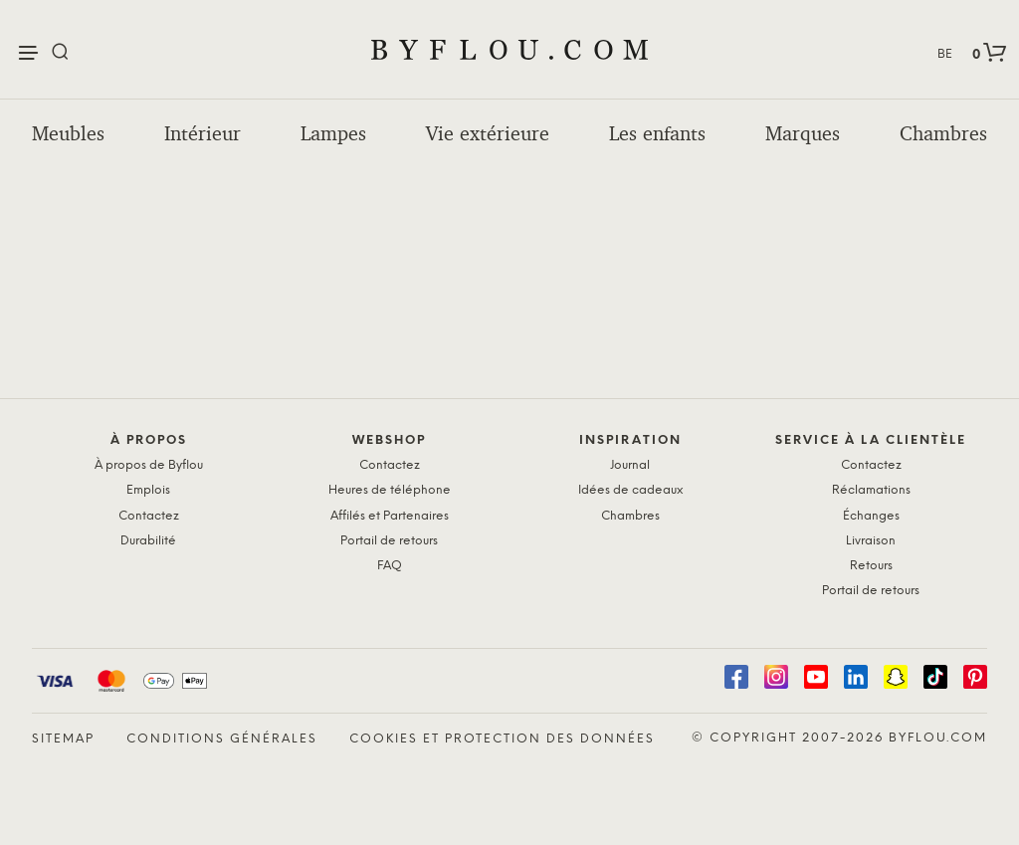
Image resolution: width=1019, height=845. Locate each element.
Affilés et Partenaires (389, 516)
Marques (802, 133)
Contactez (148, 516)
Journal (630, 465)
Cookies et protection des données (502, 739)
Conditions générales (221, 739)
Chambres (943, 133)
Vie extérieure (487, 133)
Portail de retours (389, 540)
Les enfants (657, 133)
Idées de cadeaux (630, 490)
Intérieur (202, 133)
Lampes (333, 133)
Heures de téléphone (389, 490)
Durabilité (148, 540)
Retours (871, 565)
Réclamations (871, 490)
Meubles (68, 133)
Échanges (871, 516)
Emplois (148, 490)
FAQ (389, 565)
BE (944, 54)
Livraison (871, 540)
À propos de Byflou (149, 465)
